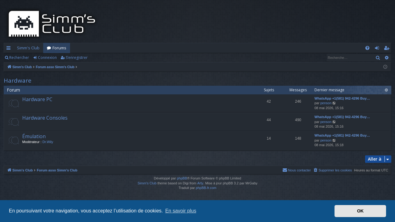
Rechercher (19, 57)
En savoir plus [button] (180, 210)
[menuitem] (367, 48)
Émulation (34, 136)
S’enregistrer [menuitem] (387, 49)
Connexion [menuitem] (378, 49)
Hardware (17, 80)
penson (325, 103)
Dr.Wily (47, 142)
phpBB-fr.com (206, 188)
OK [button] (360, 210)
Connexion (47, 57)
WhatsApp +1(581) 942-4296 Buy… (342, 98)
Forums (59, 48)
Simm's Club (28, 48)
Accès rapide (9, 49)
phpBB (182, 178)
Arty (200, 183)
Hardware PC (37, 99)
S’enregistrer (77, 57)
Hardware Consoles (45, 117)
